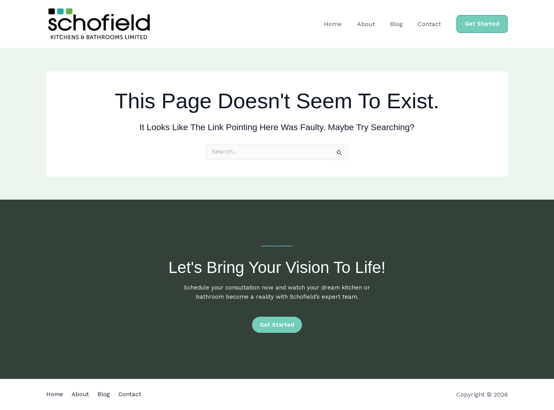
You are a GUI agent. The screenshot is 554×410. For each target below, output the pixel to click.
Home (343, 24)
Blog (400, 24)
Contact (430, 24)
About (373, 24)
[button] (482, 24)
